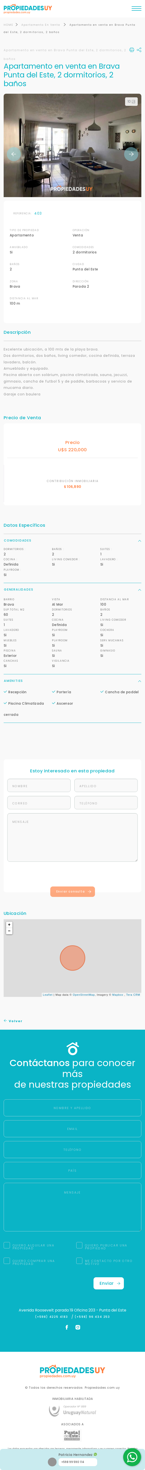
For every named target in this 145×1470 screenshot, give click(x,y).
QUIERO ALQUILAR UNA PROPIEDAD (34, 1247)
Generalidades (72, 590)
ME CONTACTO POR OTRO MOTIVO (109, 1262)
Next (131, 155)
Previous (14, 155)
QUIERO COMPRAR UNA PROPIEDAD (34, 1262)
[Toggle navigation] (136, 10)
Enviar (110, 1284)
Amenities (72, 681)
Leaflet (48, 995)
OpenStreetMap (84, 995)
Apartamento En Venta (41, 25)
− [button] (9, 932)
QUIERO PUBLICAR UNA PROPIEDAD (106, 1247)
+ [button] (9, 925)
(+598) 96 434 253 (92, 1317)
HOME (8, 25)
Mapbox (117, 995)
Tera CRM (133, 995)
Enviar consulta (74, 892)
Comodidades (72, 541)
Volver (13, 1021)
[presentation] (73, 875)
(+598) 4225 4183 (52, 1317)
